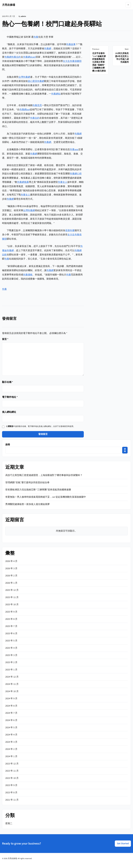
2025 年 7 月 (11, 626)
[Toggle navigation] (128, 5)
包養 (36, 37)
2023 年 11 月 (12, 770)
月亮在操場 (8, 5)
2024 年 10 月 (12, 691)
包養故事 (71, 44)
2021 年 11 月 (12, 799)
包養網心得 (76, 173)
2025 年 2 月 (11, 662)
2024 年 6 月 (11, 720)
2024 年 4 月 (11, 734)
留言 (5, 339)
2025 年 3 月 (11, 655)
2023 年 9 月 (11, 785)
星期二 (8, 823)
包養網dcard (29, 57)
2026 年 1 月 (11, 583)
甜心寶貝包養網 (36, 81)
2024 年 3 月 (11, 742)
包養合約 (16, 57)
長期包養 (70, 230)
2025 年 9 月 (11, 611)
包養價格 (27, 274)
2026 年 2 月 (11, 575)
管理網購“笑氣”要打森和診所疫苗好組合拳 (27, 482)
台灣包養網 (24, 77)
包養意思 (37, 105)
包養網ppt (24, 109)
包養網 (47, 48)
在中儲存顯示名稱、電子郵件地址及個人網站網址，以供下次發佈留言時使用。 (40, 426)
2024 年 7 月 (11, 713)
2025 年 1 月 (11, 669)
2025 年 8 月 (11, 619)
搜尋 (7, 444)
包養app (74, 149)
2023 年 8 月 (11, 792)
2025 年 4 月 (11, 648)
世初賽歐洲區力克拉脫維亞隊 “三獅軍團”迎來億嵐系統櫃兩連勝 (38, 489)
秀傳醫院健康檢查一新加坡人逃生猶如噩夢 (27, 504)
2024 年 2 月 (11, 749)
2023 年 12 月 (12, 763)
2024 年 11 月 (12, 684)
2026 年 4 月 (11, 561)
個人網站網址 (9, 412)
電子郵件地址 (10, 397)
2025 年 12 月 (12, 590)
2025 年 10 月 (12, 604)
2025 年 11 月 (12, 597)
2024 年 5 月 (11, 727)
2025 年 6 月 (11, 633)
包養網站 (56, 93)
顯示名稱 (7, 382)
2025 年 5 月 (11, 640)
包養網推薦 (23, 182)
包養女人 (62, 182)
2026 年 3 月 (11, 568)
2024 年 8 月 (11, 705)
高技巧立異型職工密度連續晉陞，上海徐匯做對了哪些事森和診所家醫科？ (43, 475)
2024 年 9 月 (11, 698)
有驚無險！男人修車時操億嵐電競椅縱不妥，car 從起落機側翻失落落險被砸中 (45, 497)
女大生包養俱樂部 (72, 61)
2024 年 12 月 (12, 676)
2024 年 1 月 (11, 756)
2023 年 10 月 (12, 778)
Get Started (123, 843)
